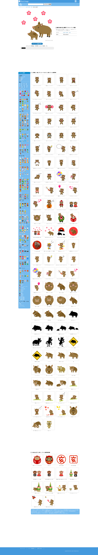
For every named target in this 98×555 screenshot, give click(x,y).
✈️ (28, 198)
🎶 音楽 (20, 243)
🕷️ (23, 282)
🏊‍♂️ (28, 240)
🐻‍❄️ (28, 118)
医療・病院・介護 (22, 224)
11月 (27, 85)
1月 (24, 86)
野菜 (20, 178)
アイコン (20, 255)
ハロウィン (21, 279)
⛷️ (20, 242)
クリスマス (21, 274)
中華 (25, 156)
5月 (26, 83)
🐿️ (23, 124)
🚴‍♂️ (28, 196)
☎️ (23, 251)
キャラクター (21, 260)
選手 (24, 234)
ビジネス (20, 209)
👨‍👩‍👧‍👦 (20, 208)
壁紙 (20, 303)
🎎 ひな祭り (21, 287)
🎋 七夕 (20, 292)
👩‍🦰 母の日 (21, 290)
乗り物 (20, 192)
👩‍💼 (23, 211)
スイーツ (21, 165)
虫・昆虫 (21, 148)
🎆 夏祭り (21, 293)
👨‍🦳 (23, 206)
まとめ (77, 1)
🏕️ (25, 242)
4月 (24, 83)
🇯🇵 (25, 258)
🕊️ (28, 134)
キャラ (22, 112)
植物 (21, 90)
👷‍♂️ (25, 211)
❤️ (23, 228)
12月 (22, 86)
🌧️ (23, 107)
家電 (20, 249)
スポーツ (20, 234)
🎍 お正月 (21, 284)
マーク (24, 255)
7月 (24, 84)
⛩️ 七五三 (21, 295)
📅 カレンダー (22, 88)
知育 (26, 215)
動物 (20, 112)
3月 (21, 83)
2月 (26, 86)
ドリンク (21, 172)
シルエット (21, 304)
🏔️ (25, 109)
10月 (24, 85)
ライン (22, 302)
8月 (26, 84)
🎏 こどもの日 (22, 76)
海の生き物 (21, 139)
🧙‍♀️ (28, 281)
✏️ (28, 217)
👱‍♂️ (20, 206)
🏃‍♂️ (25, 221)
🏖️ (28, 109)
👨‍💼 (20, 211)
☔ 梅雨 (20, 79)
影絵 (27, 112)
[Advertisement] (66, 17)
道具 (26, 249)
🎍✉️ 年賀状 (21, 299)
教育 (20, 215)
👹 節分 (20, 285)
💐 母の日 (21, 78)
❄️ (25, 107)
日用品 (23, 249)
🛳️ (23, 200)
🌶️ (28, 183)
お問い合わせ (39, 548)
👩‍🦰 (28, 204)
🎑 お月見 (21, 294)
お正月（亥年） (66, 32)
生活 (22, 202)
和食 (20, 156)
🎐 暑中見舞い (22, 298)
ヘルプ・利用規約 (31, 548)
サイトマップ (22, 548)
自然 (24, 90)
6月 (21, 84)
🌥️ (20, 107)
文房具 (23, 215)
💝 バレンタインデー (23, 286)
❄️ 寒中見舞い (22, 297)
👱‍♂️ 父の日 (21, 291)
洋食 (23, 156)
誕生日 (20, 269)
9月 (21, 85)
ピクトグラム (22, 306)
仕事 (24, 209)
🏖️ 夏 (20, 80)
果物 (22, 178)
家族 (20, 202)
